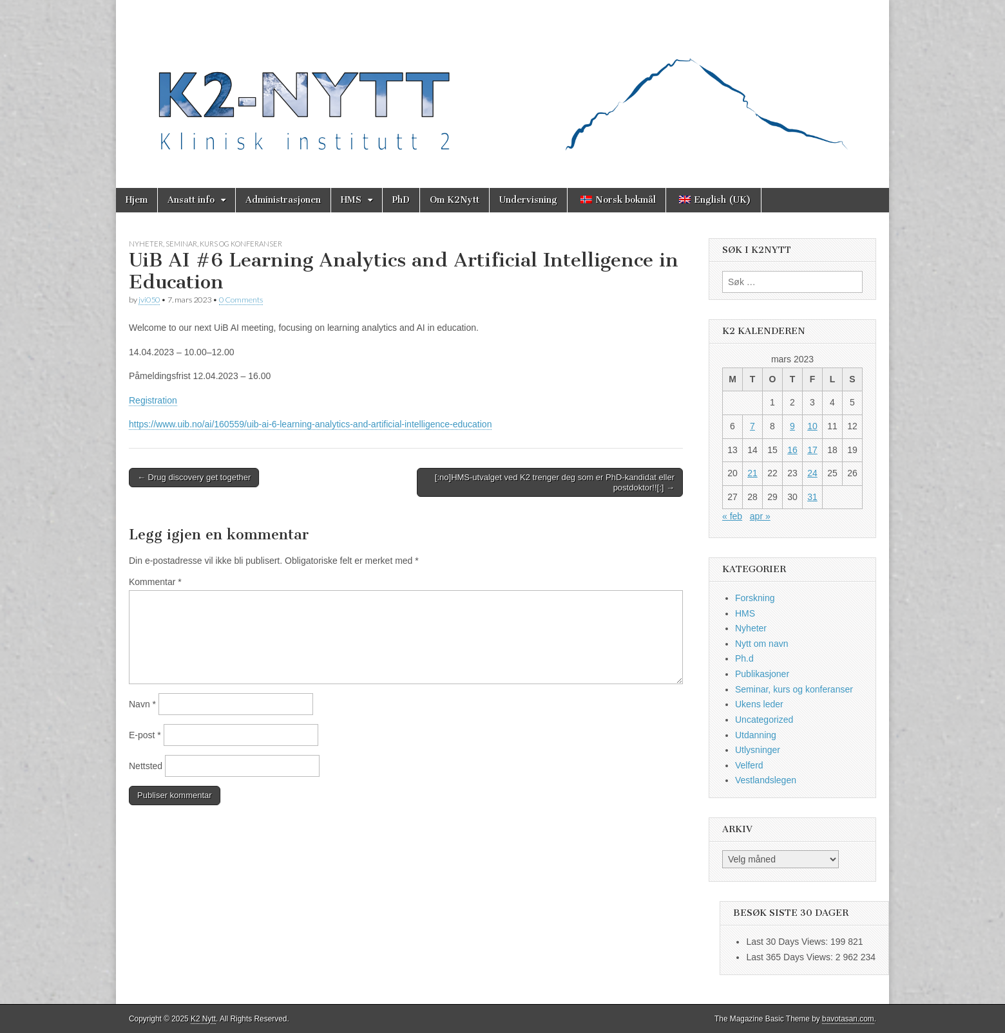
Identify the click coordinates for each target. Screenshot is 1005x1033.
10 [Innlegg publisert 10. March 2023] (812, 426)
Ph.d (744, 658)
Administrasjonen (283, 199)
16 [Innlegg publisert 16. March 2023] (792, 450)
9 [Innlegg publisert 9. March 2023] (792, 426)
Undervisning (528, 199)
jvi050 (149, 299)
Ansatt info (191, 199)
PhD (401, 199)
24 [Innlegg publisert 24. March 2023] (812, 473)
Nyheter (146, 243)
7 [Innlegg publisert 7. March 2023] (752, 426)
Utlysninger (757, 750)
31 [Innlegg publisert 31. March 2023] (812, 497)
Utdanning (755, 735)
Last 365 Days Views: (790, 957)
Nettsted (145, 766)
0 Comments (241, 299)
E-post (145, 735)
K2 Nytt (203, 1018)
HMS (351, 199)
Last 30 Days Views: (788, 941)
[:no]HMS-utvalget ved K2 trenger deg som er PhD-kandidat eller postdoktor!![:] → (555, 482)
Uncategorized (764, 719)
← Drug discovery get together (194, 477)
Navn (142, 704)
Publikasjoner (762, 674)
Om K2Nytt (454, 199)
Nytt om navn (761, 643)
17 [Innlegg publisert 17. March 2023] (812, 450)
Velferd (749, 765)
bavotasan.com (848, 1018)
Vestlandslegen (765, 780)
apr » (760, 516)
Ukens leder (759, 704)
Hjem (137, 199)
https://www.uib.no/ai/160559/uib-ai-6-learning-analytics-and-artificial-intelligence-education (310, 424)
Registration (153, 400)
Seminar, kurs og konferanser (224, 243)
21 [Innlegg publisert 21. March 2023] (752, 473)
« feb (732, 516)
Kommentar (155, 582)
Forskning (754, 598)
